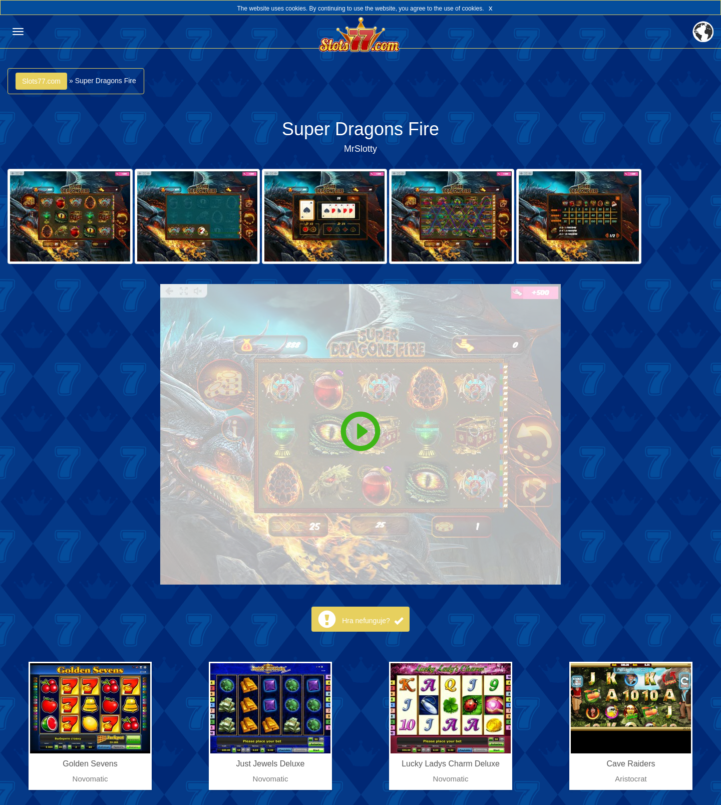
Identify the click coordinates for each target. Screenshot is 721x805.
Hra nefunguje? (372, 621)
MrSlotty (360, 149)
